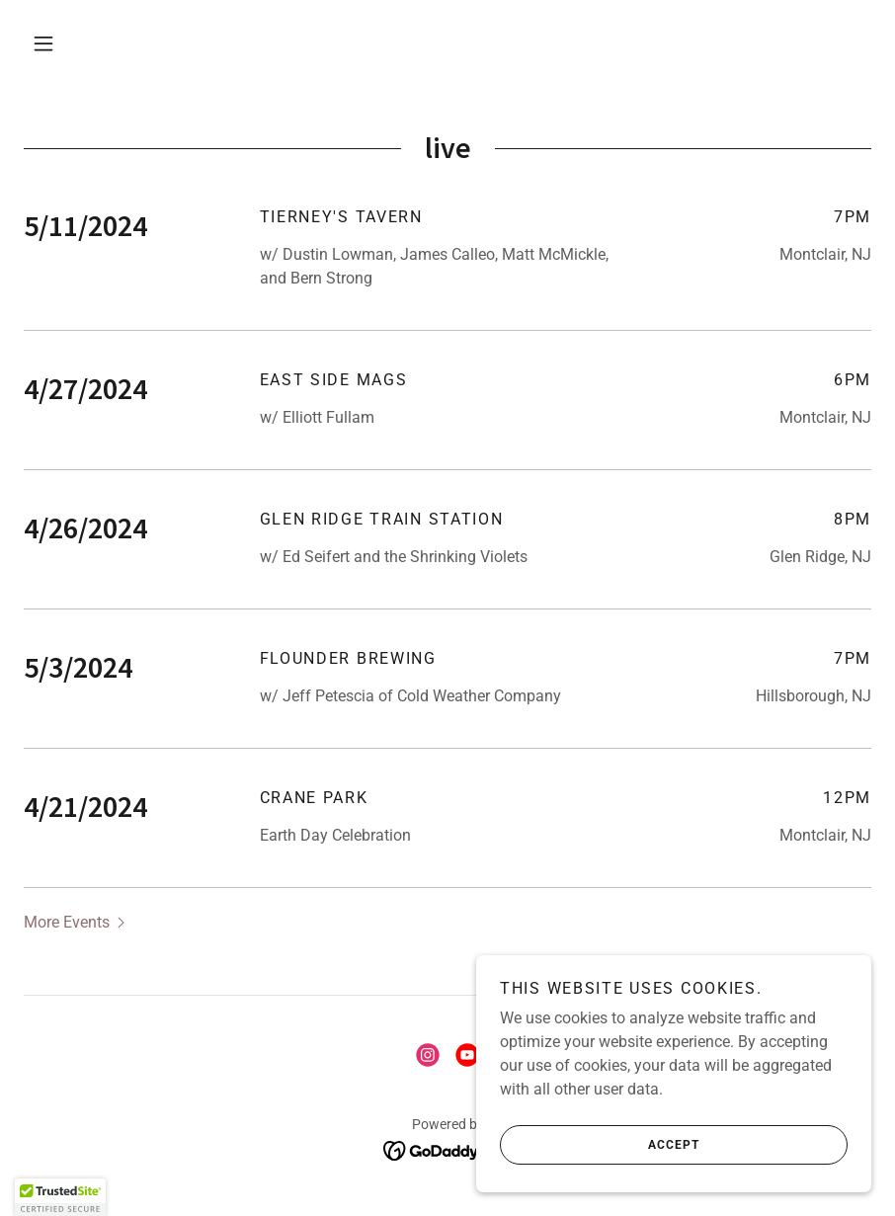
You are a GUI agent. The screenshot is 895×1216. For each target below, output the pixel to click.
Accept (599, 1145)
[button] (43, 43)
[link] (428, 1055)
